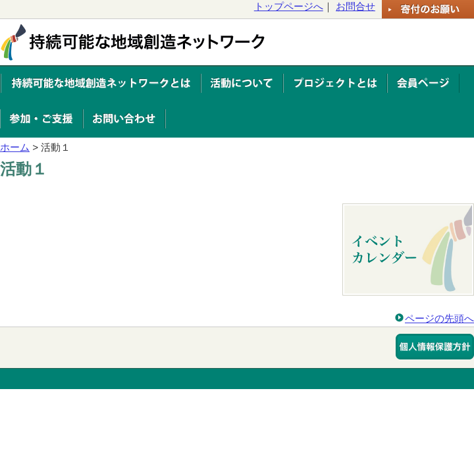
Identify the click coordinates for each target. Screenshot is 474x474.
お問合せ (355, 6)
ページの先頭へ (439, 318)
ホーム (15, 147)
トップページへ (288, 6)
